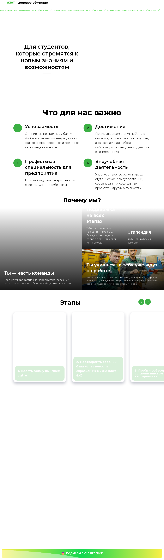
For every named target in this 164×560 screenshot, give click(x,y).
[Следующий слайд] (148, 302)
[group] (39, 347)
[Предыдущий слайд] (141, 302)
